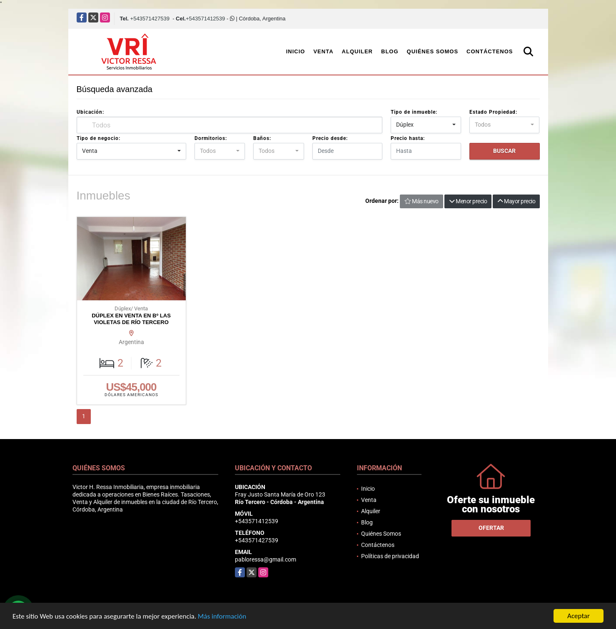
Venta (323, 51)
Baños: (262, 138)
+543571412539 (205, 18)
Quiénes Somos (433, 51)
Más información (222, 616)
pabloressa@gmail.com (265, 559)
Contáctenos (489, 51)
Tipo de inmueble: (414, 112)
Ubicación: (90, 112)
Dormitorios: (211, 138)
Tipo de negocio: (98, 138)
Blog (390, 51)
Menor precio (468, 201)
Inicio (295, 51)
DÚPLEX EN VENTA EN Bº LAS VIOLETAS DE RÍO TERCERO (131, 318)
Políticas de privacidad (390, 556)
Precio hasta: (408, 138)
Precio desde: (330, 138)
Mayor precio (516, 201)
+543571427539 (150, 18)
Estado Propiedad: (493, 112)
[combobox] (426, 125)
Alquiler (357, 51)
